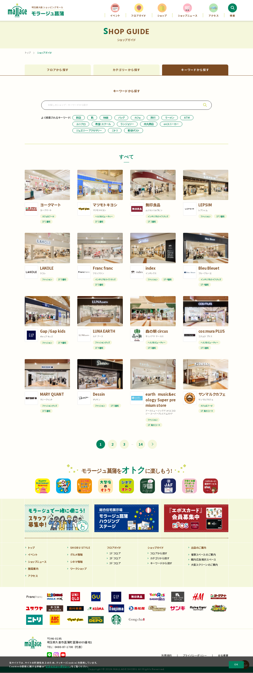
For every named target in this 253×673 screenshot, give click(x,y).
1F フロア (114, 554)
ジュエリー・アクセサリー (89, 131)
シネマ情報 (76, 562)
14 (141, 444)
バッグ (121, 118)
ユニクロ (80, 124)
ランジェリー (127, 124)
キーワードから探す (161, 564)
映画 (105, 118)
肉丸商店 (149, 124)
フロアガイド (114, 548)
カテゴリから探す (159, 559)
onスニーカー (171, 124)
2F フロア (114, 559)
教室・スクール (103, 124)
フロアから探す (158, 554)
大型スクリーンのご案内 (204, 565)
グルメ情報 (76, 555)
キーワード (195, 70)
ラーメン (169, 118)
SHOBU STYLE (80, 548)
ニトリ (115, 131)
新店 (78, 118)
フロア (58, 70)
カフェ (137, 118)
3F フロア (114, 564)
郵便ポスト (133, 131)
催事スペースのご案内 (203, 555)
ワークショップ (78, 569)
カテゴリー (127, 70)
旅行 (152, 118)
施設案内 (33, 569)
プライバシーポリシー (58, 666)
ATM (187, 118)
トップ (28, 52)
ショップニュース (37, 562)
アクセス (33, 576)
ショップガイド (156, 548)
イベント (32, 555)
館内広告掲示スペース (203, 560)
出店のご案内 (198, 548)
